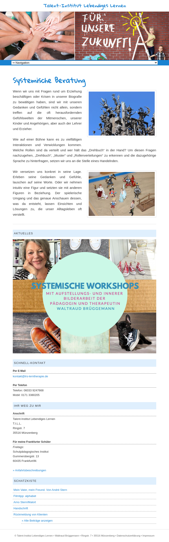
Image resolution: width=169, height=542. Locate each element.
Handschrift (20, 508)
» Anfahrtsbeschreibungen (29, 470)
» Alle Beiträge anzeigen (37, 520)
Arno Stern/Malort (24, 502)
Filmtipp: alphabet (24, 496)
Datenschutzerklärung (128, 535)
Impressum (148, 535)
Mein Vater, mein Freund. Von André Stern (40, 489)
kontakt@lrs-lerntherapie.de (30, 376)
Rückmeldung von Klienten (30, 514)
